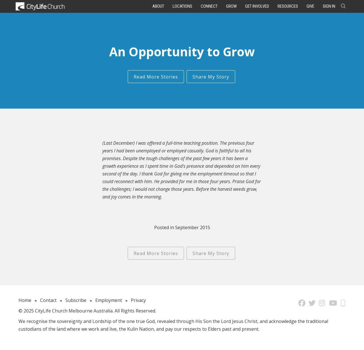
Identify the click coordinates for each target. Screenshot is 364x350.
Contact (48, 300)
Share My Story (211, 77)
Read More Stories (156, 77)
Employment (108, 300)
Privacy (138, 300)
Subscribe (75, 300)
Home (24, 300)
